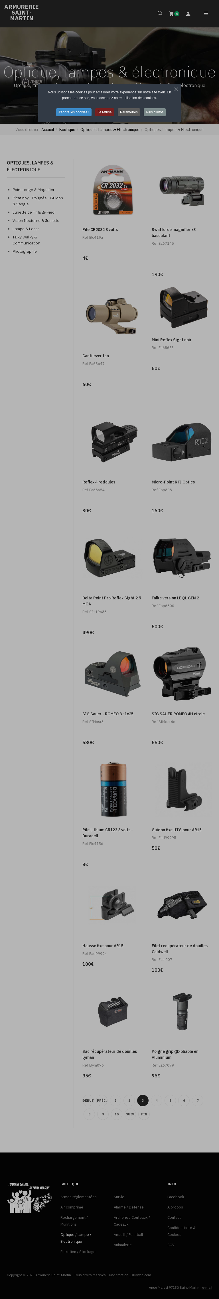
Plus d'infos (154, 112)
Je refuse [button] (104, 112)
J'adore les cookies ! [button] (73, 112)
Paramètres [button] (129, 112)
